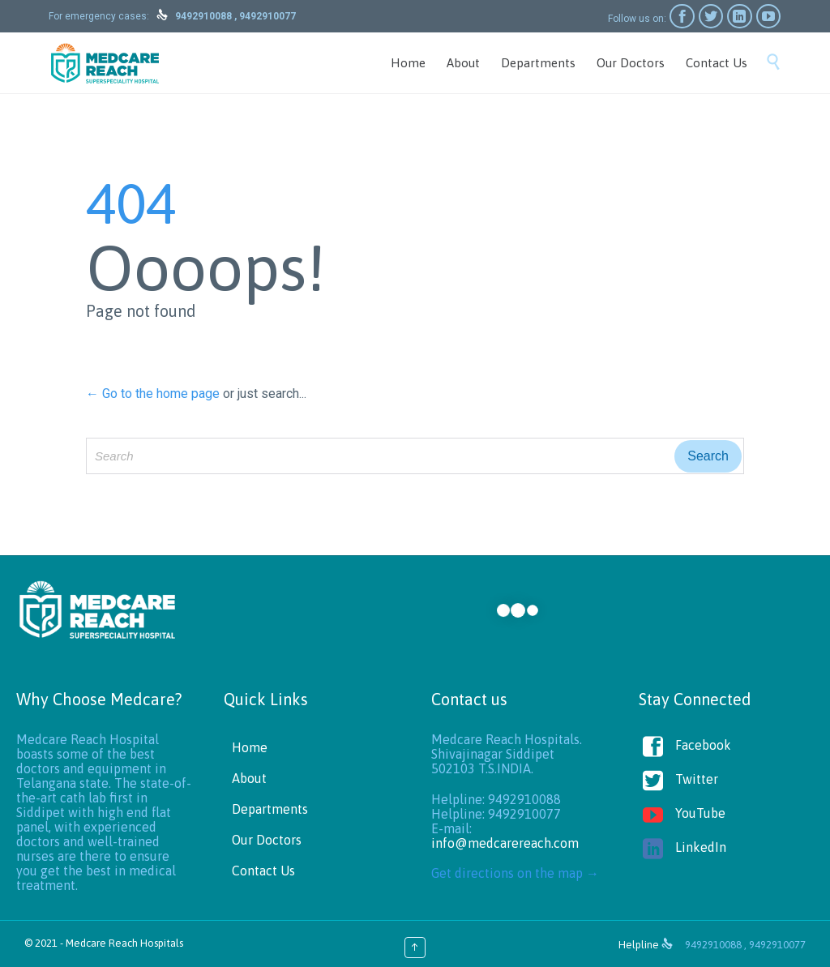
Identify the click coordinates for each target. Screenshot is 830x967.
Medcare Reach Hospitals (124, 943)
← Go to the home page (153, 393)
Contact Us (263, 870)
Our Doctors (267, 839)
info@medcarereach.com (505, 843)
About (249, 778)
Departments (270, 809)
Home (249, 747)
